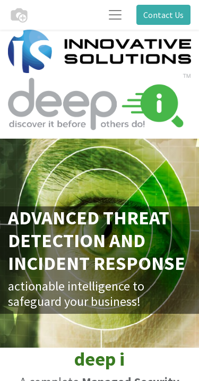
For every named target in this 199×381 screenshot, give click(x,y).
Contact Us (163, 15)
